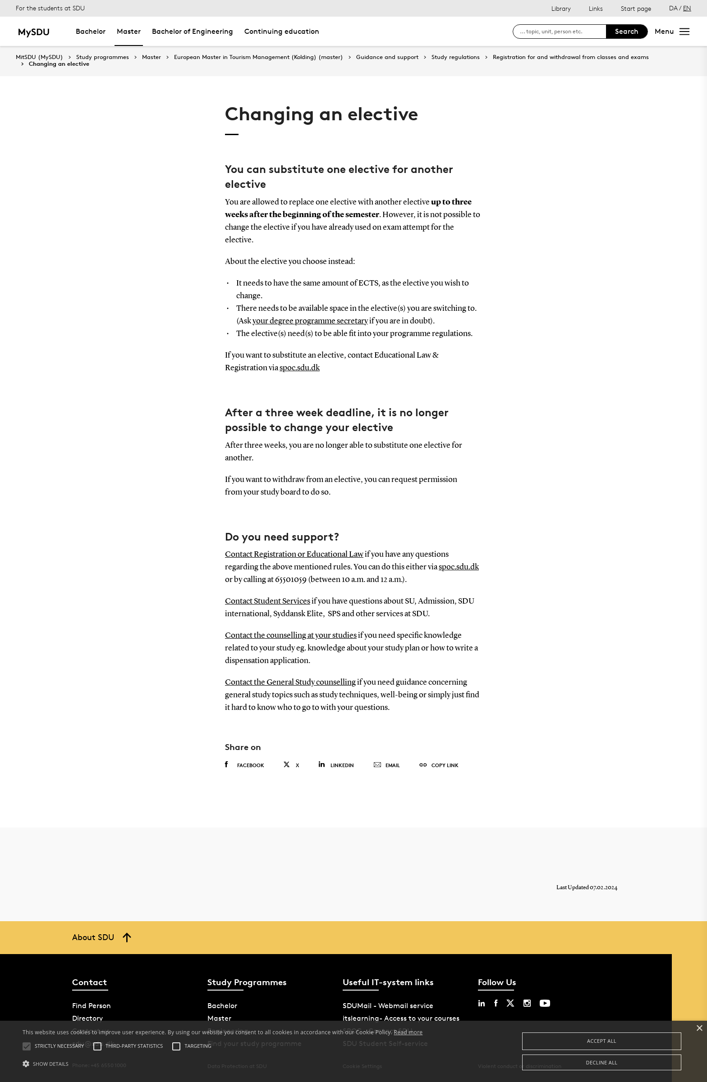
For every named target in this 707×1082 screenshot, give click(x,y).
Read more (408, 1032)
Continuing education (281, 31)
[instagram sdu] (527, 1003)
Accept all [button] (601, 1040)
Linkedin (336, 764)
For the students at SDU (50, 8)
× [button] (699, 1028)
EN (687, 8)
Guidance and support (387, 57)
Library (561, 8)
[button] (222, 1064)
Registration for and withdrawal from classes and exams (571, 57)
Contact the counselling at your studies (291, 636)
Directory (87, 1018)
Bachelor (91, 31)
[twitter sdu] (510, 1003)
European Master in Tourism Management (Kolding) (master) (258, 57)
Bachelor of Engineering (192, 31)
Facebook (244, 764)
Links (596, 8)
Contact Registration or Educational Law (294, 554)
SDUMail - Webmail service (388, 1005)
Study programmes (102, 57)
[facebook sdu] (495, 1003)
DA (673, 8)
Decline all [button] (602, 1062)
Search (626, 31)
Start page (636, 8)
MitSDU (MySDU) (39, 57)
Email (386, 765)
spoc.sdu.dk (300, 368)
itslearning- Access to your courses (401, 1018)
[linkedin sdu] (481, 1003)
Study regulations (456, 57)
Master (129, 31)
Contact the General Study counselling (290, 682)
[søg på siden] (563, 31)
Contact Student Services (267, 601)
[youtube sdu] (545, 1003)
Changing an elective (59, 64)
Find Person (91, 1005)
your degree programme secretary (310, 321)
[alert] (353, 1051)
